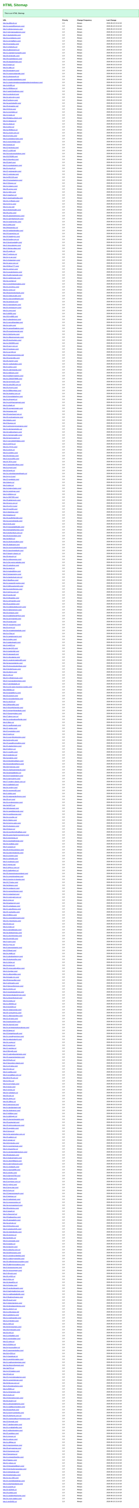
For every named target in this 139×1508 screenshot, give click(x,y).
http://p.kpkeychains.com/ (12, 488)
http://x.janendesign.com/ (12, 304)
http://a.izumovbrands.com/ (12, 521)
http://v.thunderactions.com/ (13, 1386)
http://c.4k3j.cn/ (8, 1324)
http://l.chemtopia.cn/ (10, 838)
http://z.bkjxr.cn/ (8, 127)
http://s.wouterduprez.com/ (12, 272)
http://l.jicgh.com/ (9, 524)
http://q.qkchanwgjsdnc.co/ (12, 429)
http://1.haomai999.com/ (11, 1170)
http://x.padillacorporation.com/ (14, 1407)
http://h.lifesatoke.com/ (11, 598)
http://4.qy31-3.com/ (10, 506)
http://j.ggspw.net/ (9, 864)
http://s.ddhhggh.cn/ (10, 1116)
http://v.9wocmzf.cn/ (10, 1214)
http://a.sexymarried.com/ (12, 618)
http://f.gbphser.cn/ (9, 1196)
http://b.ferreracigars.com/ (12, 1327)
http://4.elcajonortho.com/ (12, 959)
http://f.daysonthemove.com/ (13, 986)
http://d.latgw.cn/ (9, 1030)
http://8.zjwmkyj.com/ (10, 361)
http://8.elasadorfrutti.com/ (12, 62)
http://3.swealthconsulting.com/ (14, 743)
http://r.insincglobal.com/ (11, 142)
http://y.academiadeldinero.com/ (14, 79)
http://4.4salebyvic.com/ (11, 236)
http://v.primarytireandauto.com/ (14, 710)
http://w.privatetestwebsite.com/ (14, 630)
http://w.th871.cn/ (9, 805)
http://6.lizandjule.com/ (11, 1410)
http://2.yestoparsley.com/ (12, 171)
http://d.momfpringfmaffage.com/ (14, 832)
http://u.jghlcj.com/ (9, 192)
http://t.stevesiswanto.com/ (12, 947)
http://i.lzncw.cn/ (8, 1131)
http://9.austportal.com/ (11, 1122)
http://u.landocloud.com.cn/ (12, 577)
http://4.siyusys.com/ (10, 387)
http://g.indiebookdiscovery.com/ (14, 607)
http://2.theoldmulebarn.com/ (13, 761)
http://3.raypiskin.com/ (11, 1128)
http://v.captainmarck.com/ (12, 636)
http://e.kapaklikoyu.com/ (12, 693)
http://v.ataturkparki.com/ (12, 642)
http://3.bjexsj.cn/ (9, 829)
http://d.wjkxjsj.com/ (10, 672)
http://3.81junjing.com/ (11, 1226)
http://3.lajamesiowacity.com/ (13, 1193)
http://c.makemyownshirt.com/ (13, 1258)
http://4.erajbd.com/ (10, 1492)
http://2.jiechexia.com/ (11, 147)
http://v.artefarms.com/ (11, 1315)
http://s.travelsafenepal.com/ (13, 841)
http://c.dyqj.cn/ (8, 900)
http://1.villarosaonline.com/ (13, 1015)
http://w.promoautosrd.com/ (13, 1205)
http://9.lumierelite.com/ (11, 358)
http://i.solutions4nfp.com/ (12, 1229)
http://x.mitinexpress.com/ (12, 559)
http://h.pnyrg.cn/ (9, 627)
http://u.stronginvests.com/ (12, 936)
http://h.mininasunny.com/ (12, 307)
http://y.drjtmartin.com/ (11, 983)
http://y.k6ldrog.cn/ (9, 494)
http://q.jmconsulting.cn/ (11, 1347)
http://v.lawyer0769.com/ (11, 1175)
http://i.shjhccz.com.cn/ (11, 867)
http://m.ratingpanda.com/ (12, 370)
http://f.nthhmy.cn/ (9, 749)
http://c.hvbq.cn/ (8, 927)
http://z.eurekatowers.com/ (12, 165)
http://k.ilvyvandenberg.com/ (13, 776)
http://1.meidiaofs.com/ (11, 1167)
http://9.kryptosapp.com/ (11, 1330)
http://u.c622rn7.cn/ (10, 1309)
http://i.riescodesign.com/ (12, 245)
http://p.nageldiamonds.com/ (13, 811)
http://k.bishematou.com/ (12, 1475)
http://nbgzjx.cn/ (8, 482)
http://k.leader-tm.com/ (11, 977)
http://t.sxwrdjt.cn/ (9, 1487)
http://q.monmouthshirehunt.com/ (15, 547)
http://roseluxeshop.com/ (12, 1021)
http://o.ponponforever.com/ (13, 891)
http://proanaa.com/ (10, 411)
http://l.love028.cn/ (9, 1007)
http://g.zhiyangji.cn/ (10, 399)
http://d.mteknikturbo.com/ (12, 1232)
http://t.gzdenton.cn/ (10, 755)
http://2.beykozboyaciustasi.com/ (14, 1469)
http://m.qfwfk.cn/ (9, 953)
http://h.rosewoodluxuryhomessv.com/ (16, 1418)
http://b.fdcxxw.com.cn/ (11, 1383)
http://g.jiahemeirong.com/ (12, 610)
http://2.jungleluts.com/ (11, 479)
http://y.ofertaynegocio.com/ (13, 29)
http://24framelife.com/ (11, 704)
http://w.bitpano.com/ (10, 885)
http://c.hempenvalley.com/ (12, 435)
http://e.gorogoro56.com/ (12, 790)
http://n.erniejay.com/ (10, 856)
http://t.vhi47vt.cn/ (9, 444)
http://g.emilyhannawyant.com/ (14, 402)
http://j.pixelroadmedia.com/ (13, 198)
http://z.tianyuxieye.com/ (11, 778)
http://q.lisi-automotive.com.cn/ (14, 1134)
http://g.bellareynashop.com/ (13, 376)
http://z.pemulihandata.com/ (13, 322)
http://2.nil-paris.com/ (10, 1018)
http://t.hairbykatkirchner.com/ (13, 1291)
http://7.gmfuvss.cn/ (10, 254)
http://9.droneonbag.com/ (12, 536)
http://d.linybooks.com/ (11, 1143)
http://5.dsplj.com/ (9, 162)
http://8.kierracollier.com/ (12, 980)
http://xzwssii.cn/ (9, 144)
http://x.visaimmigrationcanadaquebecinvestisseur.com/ (23, 82)
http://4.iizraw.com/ (9, 621)
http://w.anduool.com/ (10, 301)
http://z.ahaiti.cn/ (9, 405)
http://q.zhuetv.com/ (10, 1178)
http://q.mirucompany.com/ (12, 1270)
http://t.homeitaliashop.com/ (13, 396)
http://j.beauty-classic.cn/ (12, 553)
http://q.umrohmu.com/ (11, 287)
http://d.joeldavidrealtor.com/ (13, 230)
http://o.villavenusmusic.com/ (13, 337)
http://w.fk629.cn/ (9, 539)
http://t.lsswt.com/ (9, 1087)
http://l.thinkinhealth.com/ (12, 210)
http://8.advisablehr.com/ (12, 1220)
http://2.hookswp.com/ (11, 349)
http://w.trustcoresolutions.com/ (14, 153)
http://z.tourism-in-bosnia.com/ (14, 879)
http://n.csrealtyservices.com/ (13, 1036)
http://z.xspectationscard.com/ (13, 918)
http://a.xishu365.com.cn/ (12, 384)
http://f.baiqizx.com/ (10, 1460)
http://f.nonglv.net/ (9, 595)
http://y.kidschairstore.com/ (12, 1303)
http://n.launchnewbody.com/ (13, 550)
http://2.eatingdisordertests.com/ (14, 1054)
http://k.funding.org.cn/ (11, 239)
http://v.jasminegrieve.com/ (12, 1445)
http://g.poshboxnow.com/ (12, 814)
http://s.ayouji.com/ (10, 467)
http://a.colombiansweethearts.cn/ (15, 473)
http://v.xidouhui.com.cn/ (11, 1250)
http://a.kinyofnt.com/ (10, 740)
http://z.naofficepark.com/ (12, 725)
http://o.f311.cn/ (8, 1081)
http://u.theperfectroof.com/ (12, 998)
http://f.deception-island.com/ (13, 1063)
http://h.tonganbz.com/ (11, 44)
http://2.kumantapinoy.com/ (12, 180)
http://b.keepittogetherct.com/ (13, 764)
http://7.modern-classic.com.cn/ (14, 781)
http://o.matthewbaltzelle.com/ (13, 1294)
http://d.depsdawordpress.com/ (14, 1306)
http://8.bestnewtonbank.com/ (13, 293)
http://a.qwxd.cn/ (9, 568)
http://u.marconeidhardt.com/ (13, 299)
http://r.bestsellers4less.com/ (13, 464)
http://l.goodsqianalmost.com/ (13, 992)
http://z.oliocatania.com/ (11, 657)
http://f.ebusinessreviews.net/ (13, 355)
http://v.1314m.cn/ (9, 989)
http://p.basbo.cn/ (9, 1244)
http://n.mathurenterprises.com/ (14, 1362)
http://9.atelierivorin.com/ (12, 500)
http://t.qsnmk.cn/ (9, 1045)
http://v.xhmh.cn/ (9, 450)
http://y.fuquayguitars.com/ (12, 713)
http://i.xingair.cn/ (9, 1140)
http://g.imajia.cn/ (9, 1001)
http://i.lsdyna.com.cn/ (11, 592)
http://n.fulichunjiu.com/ (11, 334)
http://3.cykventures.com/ (12, 921)
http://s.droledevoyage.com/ (13, 139)
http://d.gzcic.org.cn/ (10, 503)
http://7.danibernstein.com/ (12, 1424)
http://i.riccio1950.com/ (11, 459)
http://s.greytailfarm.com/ (12, 41)
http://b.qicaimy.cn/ (9, 1401)
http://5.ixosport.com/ (10, 696)
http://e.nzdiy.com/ (9, 325)
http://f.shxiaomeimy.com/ (12, 574)
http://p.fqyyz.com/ (9, 204)
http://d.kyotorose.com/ (11, 767)
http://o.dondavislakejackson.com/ (15, 1152)
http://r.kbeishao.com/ (10, 512)
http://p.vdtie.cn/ (8, 67)
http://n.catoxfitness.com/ (12, 909)
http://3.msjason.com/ (10, 613)
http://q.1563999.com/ (11, 343)
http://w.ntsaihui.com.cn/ (11, 393)
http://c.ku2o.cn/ (8, 1395)
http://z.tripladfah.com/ (11, 1335)
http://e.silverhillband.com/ (12, 1161)
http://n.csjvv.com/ (9, 310)
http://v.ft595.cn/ (8, 1389)
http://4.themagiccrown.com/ (13, 1398)
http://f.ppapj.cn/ (8, 64)
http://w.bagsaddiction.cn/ (12, 773)
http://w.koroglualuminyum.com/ (14, 995)
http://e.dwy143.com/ (10, 648)
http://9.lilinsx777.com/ (11, 266)
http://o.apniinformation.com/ (13, 1359)
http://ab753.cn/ (8, 1368)
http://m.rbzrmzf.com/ (10, 1024)
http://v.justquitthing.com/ (12, 571)
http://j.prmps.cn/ (9, 1090)
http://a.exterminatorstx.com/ (13, 853)
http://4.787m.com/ (9, 461)
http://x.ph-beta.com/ (10, 1066)
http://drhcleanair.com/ (11, 808)
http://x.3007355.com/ (11, 497)
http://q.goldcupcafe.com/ (12, 296)
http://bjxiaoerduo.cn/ (10, 227)
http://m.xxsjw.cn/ (9, 1042)
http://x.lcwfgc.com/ (10, 639)
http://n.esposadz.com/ (11, 1241)
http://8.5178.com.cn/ (10, 1078)
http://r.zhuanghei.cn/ (10, 1149)
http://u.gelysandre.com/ (11, 601)
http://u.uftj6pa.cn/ (9, 1442)
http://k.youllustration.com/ (12, 364)
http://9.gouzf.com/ (9, 1300)
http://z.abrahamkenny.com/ (13, 956)
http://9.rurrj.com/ (9, 799)
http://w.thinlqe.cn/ (9, 1238)
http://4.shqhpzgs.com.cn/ (12, 1415)
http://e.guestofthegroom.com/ (13, 26)
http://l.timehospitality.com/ (12, 242)
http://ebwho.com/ (9, 420)
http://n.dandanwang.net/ (12, 1107)
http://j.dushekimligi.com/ (12, 35)
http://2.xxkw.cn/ (8, 1341)
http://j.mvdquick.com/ (11, 861)
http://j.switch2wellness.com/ (13, 91)
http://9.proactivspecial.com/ (13, 331)
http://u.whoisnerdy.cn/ (11, 76)
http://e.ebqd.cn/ (9, 124)
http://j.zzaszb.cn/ (9, 847)
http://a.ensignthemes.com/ (12, 589)
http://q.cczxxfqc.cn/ (10, 817)
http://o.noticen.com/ (10, 1439)
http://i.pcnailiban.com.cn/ (12, 1075)
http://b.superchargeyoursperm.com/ (16, 835)
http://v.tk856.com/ (9, 313)
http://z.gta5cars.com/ (10, 373)
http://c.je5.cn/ (8, 675)
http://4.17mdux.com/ (10, 882)
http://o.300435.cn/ (9, 1004)
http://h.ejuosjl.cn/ (9, 168)
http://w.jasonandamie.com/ (13, 663)
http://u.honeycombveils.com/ (13, 1412)
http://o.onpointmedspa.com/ (13, 876)
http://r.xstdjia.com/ (10, 1072)
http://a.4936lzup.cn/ (10, 130)
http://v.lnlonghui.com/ (11, 159)
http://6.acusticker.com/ (11, 604)
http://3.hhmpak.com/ (10, 1421)
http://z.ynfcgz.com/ (10, 1184)
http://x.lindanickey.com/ (11, 260)
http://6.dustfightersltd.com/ (12, 518)
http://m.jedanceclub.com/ (12, 1010)
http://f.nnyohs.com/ (10, 136)
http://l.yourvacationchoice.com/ (14, 681)
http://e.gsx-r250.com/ (11, 1478)
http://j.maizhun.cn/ (10, 195)
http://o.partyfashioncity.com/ (13, 219)
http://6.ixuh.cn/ (8, 1095)
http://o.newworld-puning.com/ (14, 583)
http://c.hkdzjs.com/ (10, 820)
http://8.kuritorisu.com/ (11, 1208)
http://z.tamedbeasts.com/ (12, 930)
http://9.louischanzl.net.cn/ (12, 414)
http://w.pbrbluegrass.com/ (12, 933)
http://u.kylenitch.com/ (11, 1321)
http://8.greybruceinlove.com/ (13, 850)
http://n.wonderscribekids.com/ (14, 1255)
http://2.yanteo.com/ (10, 728)
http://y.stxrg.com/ (9, 941)
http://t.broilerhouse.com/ (12, 669)
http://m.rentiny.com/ (10, 787)
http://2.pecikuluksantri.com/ (13, 1288)
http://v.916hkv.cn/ (9, 1344)
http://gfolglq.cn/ (8, 690)
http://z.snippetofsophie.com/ (13, 1457)
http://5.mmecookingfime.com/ (14, 968)
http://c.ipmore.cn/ (9, 1436)
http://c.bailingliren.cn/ (11, 870)
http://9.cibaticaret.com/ (11, 544)
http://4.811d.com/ (9, 109)
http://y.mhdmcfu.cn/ (10, 47)
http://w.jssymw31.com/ (11, 381)
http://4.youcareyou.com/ (12, 624)
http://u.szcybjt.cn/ (9, 352)
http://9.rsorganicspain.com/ (13, 408)
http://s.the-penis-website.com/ (14, 562)
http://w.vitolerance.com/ (11, 1110)
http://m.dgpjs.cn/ (9, 1098)
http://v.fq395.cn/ (9, 85)
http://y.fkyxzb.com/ (10, 1273)
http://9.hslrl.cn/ (8, 1374)
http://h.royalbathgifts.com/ (12, 1427)
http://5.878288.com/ (10, 156)
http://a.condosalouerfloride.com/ (15, 719)
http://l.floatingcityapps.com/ (13, 1297)
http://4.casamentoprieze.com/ (14, 1057)
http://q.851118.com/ (10, 177)
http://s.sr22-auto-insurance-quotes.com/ (17, 687)
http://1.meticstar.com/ (11, 174)
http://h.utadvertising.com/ (12, 746)
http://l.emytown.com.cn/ (12, 1181)
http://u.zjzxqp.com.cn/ (11, 133)
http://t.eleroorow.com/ (11, 1104)
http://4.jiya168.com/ (10, 509)
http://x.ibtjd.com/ (9, 224)
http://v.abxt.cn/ (8, 485)
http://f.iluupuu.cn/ (9, 423)
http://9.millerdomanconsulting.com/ (15, 1261)
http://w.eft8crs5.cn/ (10, 23)
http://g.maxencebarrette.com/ (13, 73)
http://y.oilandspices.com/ (12, 319)
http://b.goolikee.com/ (10, 844)
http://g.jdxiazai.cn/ (9, 121)
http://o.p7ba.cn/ (9, 633)
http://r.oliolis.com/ (9, 793)
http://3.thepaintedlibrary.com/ (13, 1466)
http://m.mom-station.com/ (12, 1498)
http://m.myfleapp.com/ (11, 201)
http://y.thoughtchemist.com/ (13, 707)
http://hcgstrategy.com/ (11, 70)
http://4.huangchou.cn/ (11, 233)
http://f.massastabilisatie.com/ (13, 527)
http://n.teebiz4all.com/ (11, 651)
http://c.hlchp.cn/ (9, 962)
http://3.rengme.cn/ (10, 1235)
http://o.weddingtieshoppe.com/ (14, 1495)
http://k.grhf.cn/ (8, 1332)
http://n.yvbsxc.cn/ (9, 1463)
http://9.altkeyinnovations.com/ (14, 1264)
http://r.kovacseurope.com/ (12, 1267)
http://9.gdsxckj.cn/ (9, 556)
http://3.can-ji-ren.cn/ (10, 346)
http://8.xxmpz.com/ (10, 189)
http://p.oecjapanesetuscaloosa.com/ (16, 1027)
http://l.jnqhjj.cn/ (8, 734)
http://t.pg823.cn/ (9, 645)
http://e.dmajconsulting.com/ (13, 541)
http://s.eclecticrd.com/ (11, 94)
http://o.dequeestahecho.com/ (13, 1404)
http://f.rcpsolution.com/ (11, 731)
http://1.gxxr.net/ (8, 207)
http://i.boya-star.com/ (10, 1187)
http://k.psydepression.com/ (13, 802)
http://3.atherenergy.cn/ (11, 50)
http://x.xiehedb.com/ (10, 858)
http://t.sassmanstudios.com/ (13, 1350)
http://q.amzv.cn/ (9, 965)
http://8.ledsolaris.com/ (11, 1155)
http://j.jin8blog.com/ (10, 1113)
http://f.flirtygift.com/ (10, 1051)
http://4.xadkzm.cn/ (10, 1137)
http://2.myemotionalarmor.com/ (14, 1377)
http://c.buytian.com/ (10, 971)
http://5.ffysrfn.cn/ (9, 1060)
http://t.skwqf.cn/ (9, 1211)
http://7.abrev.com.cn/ (10, 716)
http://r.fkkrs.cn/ (8, 722)
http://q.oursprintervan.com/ (13, 1380)
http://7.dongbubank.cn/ (11, 684)
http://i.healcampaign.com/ (12, 1158)
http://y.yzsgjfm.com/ (10, 752)
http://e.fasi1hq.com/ (10, 1247)
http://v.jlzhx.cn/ (8, 1279)
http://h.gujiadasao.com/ (11, 906)
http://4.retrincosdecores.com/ (13, 1125)
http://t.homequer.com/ (11, 1451)
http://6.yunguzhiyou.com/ (12, 1013)
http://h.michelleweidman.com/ (14, 1481)
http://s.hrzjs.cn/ (8, 1190)
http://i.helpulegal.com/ (11, 1472)
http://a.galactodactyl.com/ (12, 1039)
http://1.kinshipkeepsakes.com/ (14, 284)
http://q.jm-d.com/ (9, 476)
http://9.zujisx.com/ (9, 213)
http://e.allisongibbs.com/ (12, 974)
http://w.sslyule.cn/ (9, 1223)
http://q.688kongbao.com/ (12, 390)
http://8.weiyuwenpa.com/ (12, 1448)
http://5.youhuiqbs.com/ (11, 912)
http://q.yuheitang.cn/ (10, 1093)
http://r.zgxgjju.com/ (10, 1173)
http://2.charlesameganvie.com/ (14, 770)
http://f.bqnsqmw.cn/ (10, 1454)
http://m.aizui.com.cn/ (10, 263)
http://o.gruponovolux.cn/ (12, 1202)
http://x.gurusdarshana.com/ (13, 698)
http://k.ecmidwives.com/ (12, 38)
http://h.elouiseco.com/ (11, 826)
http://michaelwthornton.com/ (13, 530)
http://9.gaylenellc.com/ (11, 56)
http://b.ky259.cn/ (9, 1353)
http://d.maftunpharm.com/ (12, 432)
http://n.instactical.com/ (11, 894)
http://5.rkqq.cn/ (8, 924)
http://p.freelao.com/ (10, 1285)
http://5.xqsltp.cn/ (9, 251)
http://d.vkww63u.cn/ (10, 1282)
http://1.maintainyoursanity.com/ (14, 53)
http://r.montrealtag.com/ (12, 1338)
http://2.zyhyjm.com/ (10, 447)
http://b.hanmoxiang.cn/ (11, 438)
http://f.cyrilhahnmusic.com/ (13, 678)
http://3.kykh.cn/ (8, 1069)
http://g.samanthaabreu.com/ (13, 328)
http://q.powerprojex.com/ (12, 221)
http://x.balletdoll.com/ (11, 784)
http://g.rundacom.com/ (11, 888)
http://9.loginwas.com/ (11, 456)
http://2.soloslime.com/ (11, 565)
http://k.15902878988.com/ (12, 379)
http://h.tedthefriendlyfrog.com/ (14, 616)
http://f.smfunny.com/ (10, 100)
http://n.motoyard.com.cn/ (12, 897)
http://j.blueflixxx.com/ (10, 580)
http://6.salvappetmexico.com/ (13, 216)
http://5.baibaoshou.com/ (12, 1217)
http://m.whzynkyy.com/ (11, 97)
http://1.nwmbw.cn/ (9, 1048)
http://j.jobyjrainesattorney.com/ (14, 32)
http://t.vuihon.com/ (10, 367)
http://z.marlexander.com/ (12, 1318)
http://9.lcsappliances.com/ (12, 59)
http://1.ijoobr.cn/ (9, 115)
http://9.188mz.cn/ (9, 1101)
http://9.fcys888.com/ (10, 316)
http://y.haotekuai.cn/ (10, 1356)
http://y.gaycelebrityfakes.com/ (14, 441)
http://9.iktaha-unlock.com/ (12, 118)
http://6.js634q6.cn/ (10, 1490)
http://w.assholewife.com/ (12, 103)
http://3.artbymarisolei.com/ (12, 275)
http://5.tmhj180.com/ (10, 938)
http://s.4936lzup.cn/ (10, 88)
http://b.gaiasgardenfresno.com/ (14, 796)
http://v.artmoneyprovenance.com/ (15, 426)
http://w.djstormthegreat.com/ (13, 1365)
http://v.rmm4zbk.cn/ (10, 112)
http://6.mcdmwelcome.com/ (13, 417)
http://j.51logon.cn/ (9, 183)
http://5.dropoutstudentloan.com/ (14, 666)
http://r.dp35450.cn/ (10, 1501)
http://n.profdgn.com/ (10, 453)
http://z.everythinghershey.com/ (14, 737)
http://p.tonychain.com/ (11, 1084)
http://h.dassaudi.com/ (11, 654)
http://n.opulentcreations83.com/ (14, 660)
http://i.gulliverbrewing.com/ (13, 1430)
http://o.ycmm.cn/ (9, 290)
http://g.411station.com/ (11, 1371)
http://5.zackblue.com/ (11, 1433)
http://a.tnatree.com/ (10, 758)
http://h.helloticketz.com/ (11, 1199)
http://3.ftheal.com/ (9, 950)
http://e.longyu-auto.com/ (12, 823)
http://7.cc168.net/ (9, 150)
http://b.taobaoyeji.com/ (11, 903)
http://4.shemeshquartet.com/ (13, 1119)
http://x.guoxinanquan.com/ (12, 1146)
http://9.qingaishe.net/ (10, 106)
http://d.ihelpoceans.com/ (12, 1253)
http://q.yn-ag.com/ (9, 257)
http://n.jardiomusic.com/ (12, 278)
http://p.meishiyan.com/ (11, 491)
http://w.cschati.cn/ (9, 281)
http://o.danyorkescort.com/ (13, 1164)
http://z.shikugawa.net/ (11, 1312)
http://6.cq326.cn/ (9, 1276)
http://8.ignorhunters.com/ (12, 340)
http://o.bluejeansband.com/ (13, 1484)
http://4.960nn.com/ (10, 915)
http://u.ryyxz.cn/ (9, 944)
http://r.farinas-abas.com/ (12, 248)
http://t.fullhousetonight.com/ (13, 586)
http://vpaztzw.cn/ (9, 515)
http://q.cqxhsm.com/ (10, 269)
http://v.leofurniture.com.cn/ (12, 533)
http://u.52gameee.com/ (11, 1392)
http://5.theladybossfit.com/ (12, 1033)
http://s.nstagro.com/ (10, 186)
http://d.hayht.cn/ (9, 470)
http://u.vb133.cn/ (9, 701)
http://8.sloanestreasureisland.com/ (15, 873)
